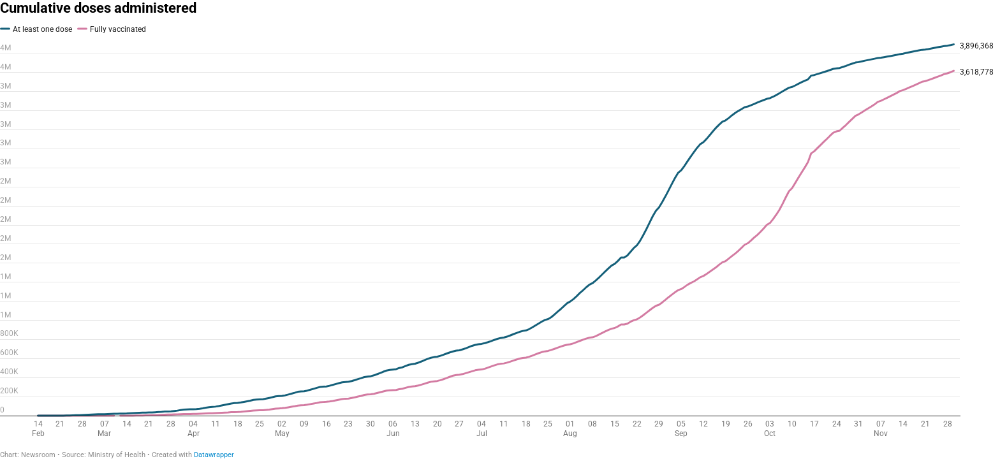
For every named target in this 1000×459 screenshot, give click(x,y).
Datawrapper (214, 455)
